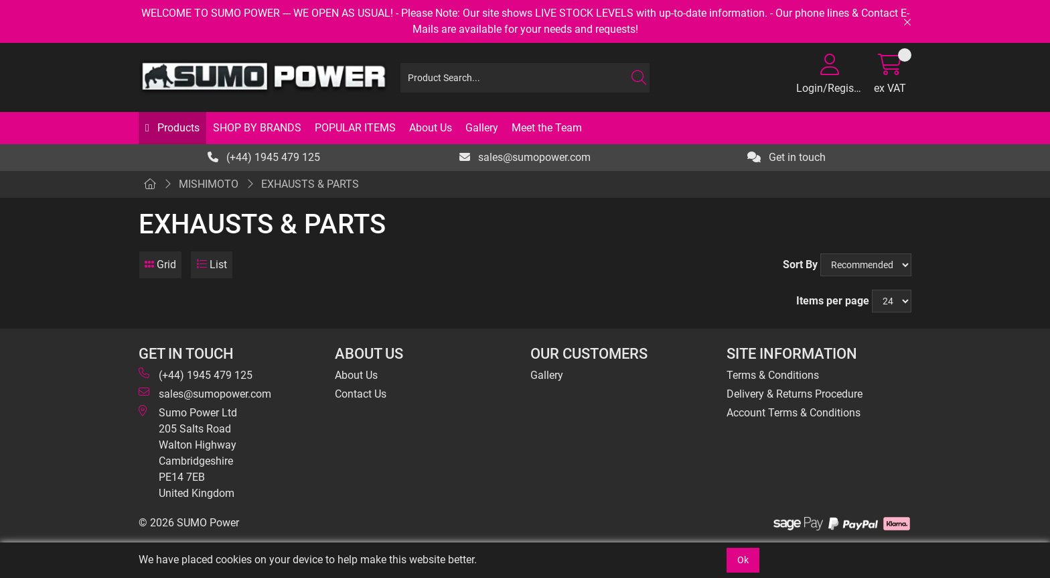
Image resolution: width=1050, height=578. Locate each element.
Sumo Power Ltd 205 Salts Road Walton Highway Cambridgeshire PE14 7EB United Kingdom (188, 452)
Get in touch (786, 157)
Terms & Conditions (773, 375)
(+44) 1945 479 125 (264, 157)
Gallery (481, 127)
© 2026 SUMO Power (189, 522)
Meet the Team (547, 127)
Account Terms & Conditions (793, 412)
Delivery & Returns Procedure (794, 394)
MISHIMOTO (208, 184)
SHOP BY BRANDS (257, 127)
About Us (430, 127)
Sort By (800, 264)
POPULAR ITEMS (355, 127)
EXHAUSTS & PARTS (310, 184)
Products (177, 127)
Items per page (832, 300)
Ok (743, 560)
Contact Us (360, 394)
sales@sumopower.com (525, 157)
